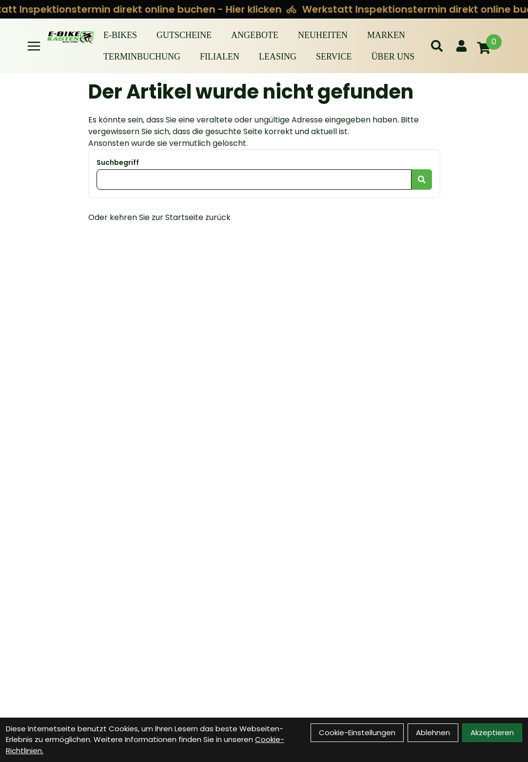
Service (334, 56)
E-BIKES (120, 35)
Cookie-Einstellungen (357, 732)
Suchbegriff (118, 162)
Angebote (254, 35)
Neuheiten (323, 35)
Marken (386, 35)
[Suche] (437, 46)
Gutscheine (184, 35)
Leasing (277, 56)
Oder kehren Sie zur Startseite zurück (159, 217)
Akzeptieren (492, 732)
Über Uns (393, 56)
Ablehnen (433, 732)
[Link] (33, 46)
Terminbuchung (141, 56)
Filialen (219, 56)
